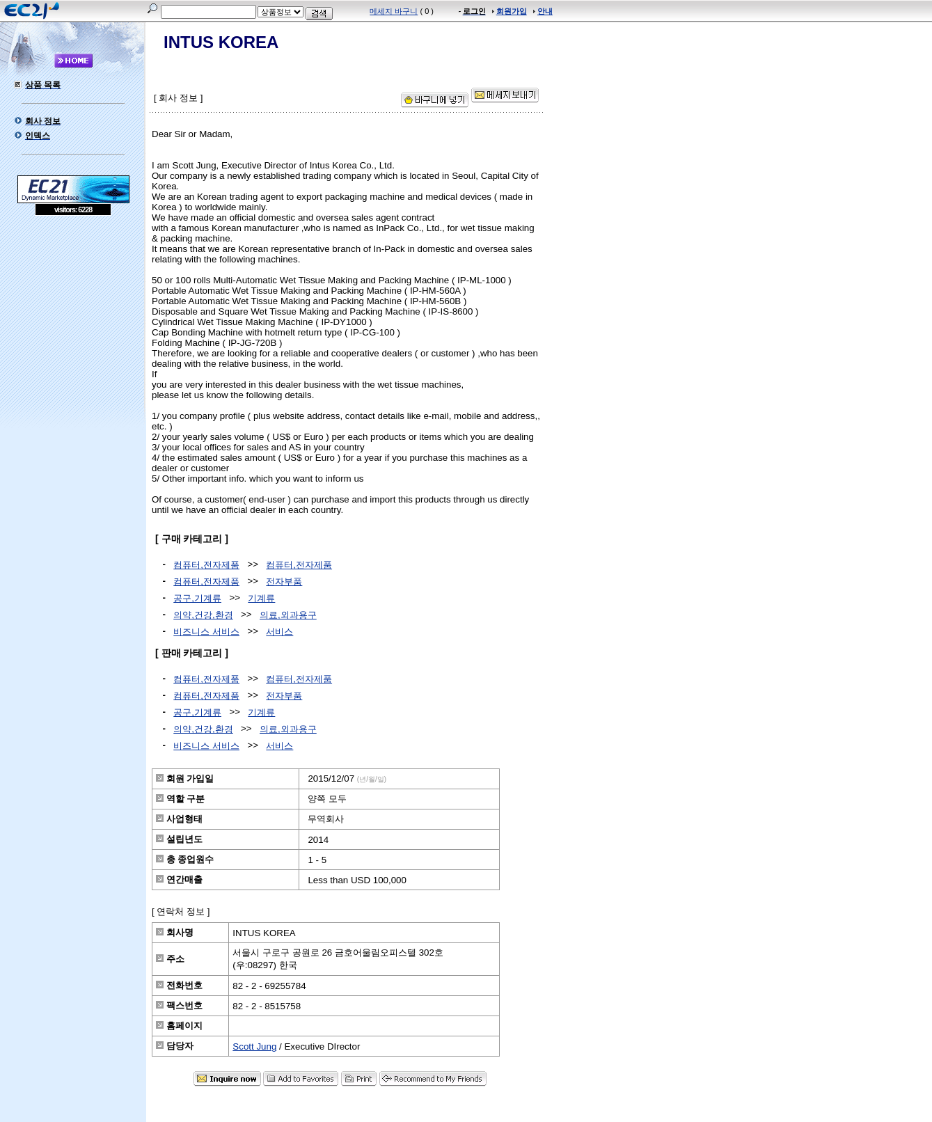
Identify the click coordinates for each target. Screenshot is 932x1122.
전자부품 (284, 581)
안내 (545, 11)
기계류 (261, 598)
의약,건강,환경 (202, 615)
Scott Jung (254, 1046)
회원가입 (511, 11)
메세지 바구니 (394, 11)
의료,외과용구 (288, 615)
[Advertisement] (73, 316)
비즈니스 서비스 (206, 631)
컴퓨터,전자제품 (206, 565)
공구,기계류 (197, 598)
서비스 (279, 631)
